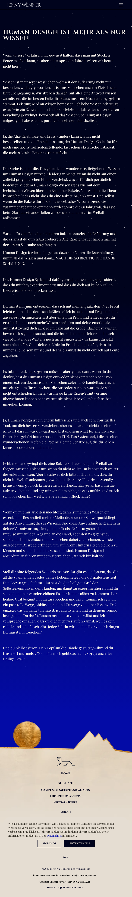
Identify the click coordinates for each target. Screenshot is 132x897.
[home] (24, 4)
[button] (120, 5)
